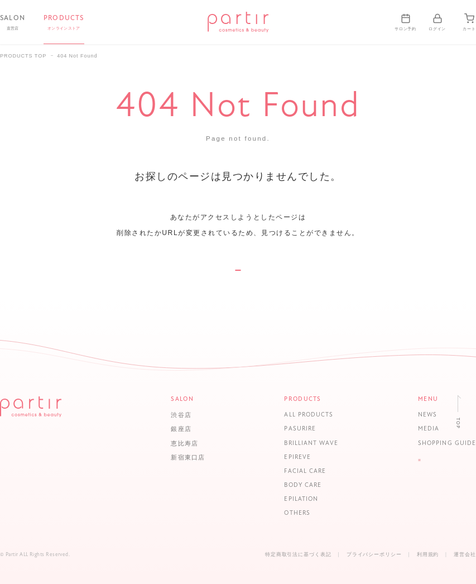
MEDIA (418, 430)
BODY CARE (297, 485)
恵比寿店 (184, 443)
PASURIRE (295, 430)
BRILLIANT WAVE (306, 444)
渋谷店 (181, 415)
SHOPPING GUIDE (437, 444)
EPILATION (296, 499)
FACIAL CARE (300, 471)
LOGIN (442, 467)
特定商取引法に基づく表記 (298, 554)
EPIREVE (292, 457)
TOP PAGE (238, 285)
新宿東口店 (187, 457)
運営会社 (465, 554)
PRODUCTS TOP (23, 56)
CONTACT (441, 488)
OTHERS (292, 514)
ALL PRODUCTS (303, 416)
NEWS (417, 416)
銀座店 (181, 429)
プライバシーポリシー (374, 554)
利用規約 (428, 554)
